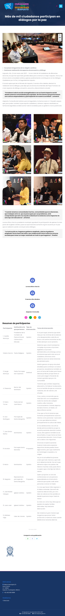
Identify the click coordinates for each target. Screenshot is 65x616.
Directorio (6, 600)
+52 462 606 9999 (9, 592)
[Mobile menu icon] (60, 6)
